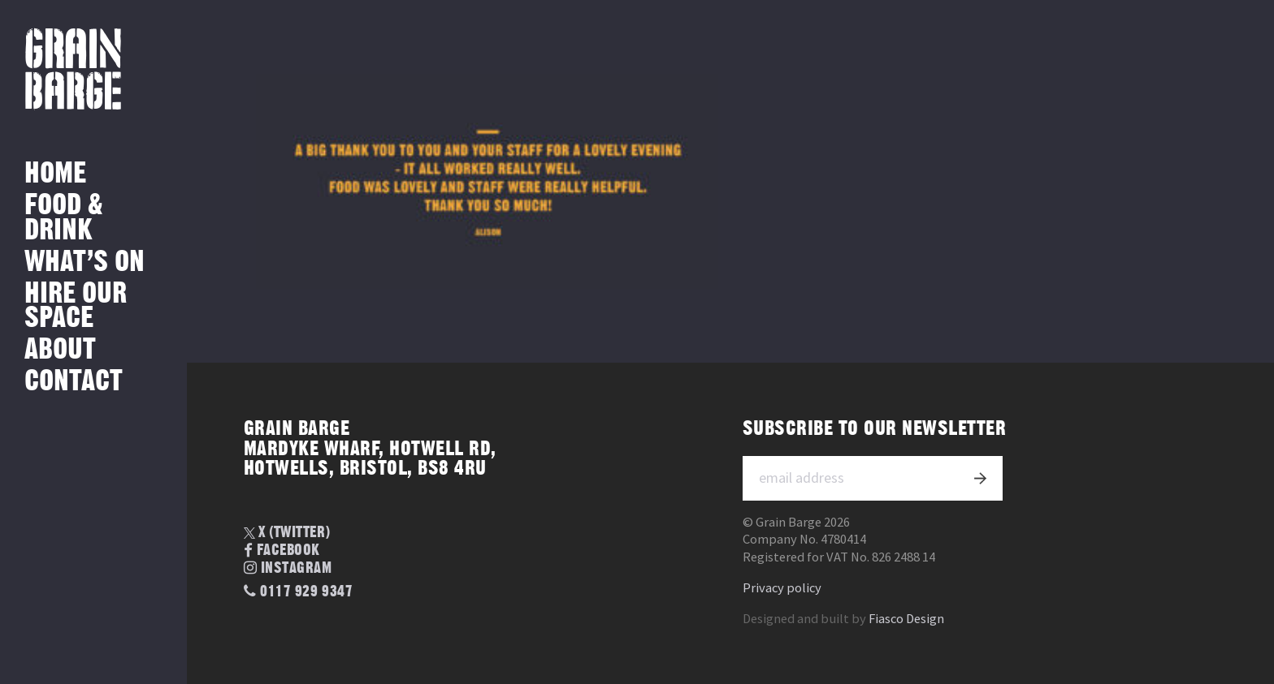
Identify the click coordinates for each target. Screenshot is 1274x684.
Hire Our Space (75, 306)
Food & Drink (63, 218)
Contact (73, 381)
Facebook (282, 551)
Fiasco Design (906, 618)
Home (55, 174)
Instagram (288, 568)
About (60, 350)
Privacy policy (782, 587)
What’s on (84, 262)
